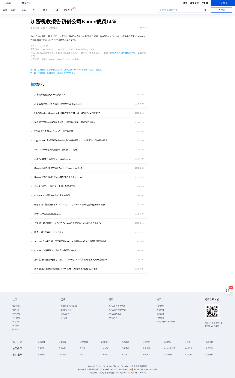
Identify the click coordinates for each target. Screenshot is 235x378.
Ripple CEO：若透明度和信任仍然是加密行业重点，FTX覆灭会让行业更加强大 (70, 140)
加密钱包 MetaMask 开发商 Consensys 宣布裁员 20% (58, 104)
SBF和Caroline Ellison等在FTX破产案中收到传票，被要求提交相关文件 (67, 113)
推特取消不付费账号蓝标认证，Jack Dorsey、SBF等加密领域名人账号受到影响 (70, 260)
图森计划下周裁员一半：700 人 (48, 232)
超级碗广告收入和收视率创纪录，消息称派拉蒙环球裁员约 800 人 (64, 122)
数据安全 (41, 355)
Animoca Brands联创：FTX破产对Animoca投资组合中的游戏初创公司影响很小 (70, 241)
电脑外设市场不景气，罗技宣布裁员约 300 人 (55, 250)
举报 (143, 27)
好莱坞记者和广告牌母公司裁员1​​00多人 (52, 159)
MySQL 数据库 (169, 348)
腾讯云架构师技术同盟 (117, 310)
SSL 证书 (188, 348)
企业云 (82, 348)
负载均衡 (62, 355)
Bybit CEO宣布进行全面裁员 (47, 214)
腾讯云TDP (112, 318)
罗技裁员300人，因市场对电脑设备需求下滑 (54, 186)
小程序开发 (168, 355)
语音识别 (209, 348)
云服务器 (62, 342)
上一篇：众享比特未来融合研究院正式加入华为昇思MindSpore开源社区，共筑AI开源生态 (66, 70)
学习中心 (16, 322)
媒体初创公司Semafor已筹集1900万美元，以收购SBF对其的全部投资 (66, 269)
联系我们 (160, 314)
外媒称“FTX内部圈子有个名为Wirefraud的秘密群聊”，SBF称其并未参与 (67, 223)
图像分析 (146, 348)
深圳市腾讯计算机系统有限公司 (90, 369)
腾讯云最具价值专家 (116, 306)
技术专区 (16, 329)
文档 (185, 3)
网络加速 (125, 342)
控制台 (205, 3)
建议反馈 (194, 3)
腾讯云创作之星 (114, 314)
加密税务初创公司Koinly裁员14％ (49, 94)
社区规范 (160, 306)
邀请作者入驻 (65, 310)
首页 (5, 10)
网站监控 (188, 355)
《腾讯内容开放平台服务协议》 (123, 53)
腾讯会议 (62, 348)
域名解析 (167, 342)
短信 (81, 355)
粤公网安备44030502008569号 (146, 369)
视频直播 (209, 342)
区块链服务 (84, 342)
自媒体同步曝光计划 (68, 306)
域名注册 (41, 342)
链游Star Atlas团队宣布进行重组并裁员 (52, 195)
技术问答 (16, 310)
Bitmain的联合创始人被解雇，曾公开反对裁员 (55, 149)
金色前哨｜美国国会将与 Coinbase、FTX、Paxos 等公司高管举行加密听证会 (69, 205)
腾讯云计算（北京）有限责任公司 (102, 373)
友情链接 (160, 318)
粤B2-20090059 (125, 369)
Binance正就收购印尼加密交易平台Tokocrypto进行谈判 (59, 168)
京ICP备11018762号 (138, 373)
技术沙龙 (16, 314)
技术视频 (16, 318)
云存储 (187, 342)
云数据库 (146, 342)
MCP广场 (68, 9)
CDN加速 (104, 348)
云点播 (124, 355)
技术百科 (16, 325)
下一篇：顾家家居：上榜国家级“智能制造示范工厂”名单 (52, 73)
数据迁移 (209, 355)
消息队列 (104, 342)
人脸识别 (41, 348)
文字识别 (104, 355)
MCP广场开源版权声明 (166, 322)
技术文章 (16, 306)
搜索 (205, 10)
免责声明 (160, 310)
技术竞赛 (64, 318)
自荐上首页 (64, 314)
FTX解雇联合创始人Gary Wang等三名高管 (53, 131)
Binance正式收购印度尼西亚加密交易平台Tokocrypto (58, 177)
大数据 (145, 355)
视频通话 (125, 348)
